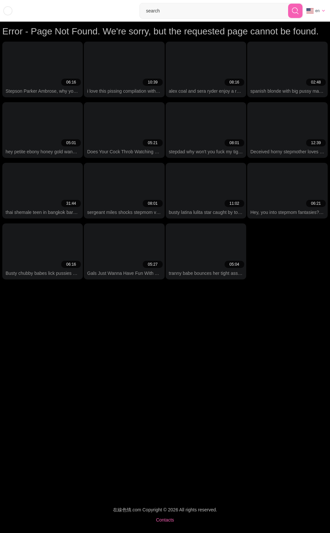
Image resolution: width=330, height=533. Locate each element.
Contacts (165, 520)
